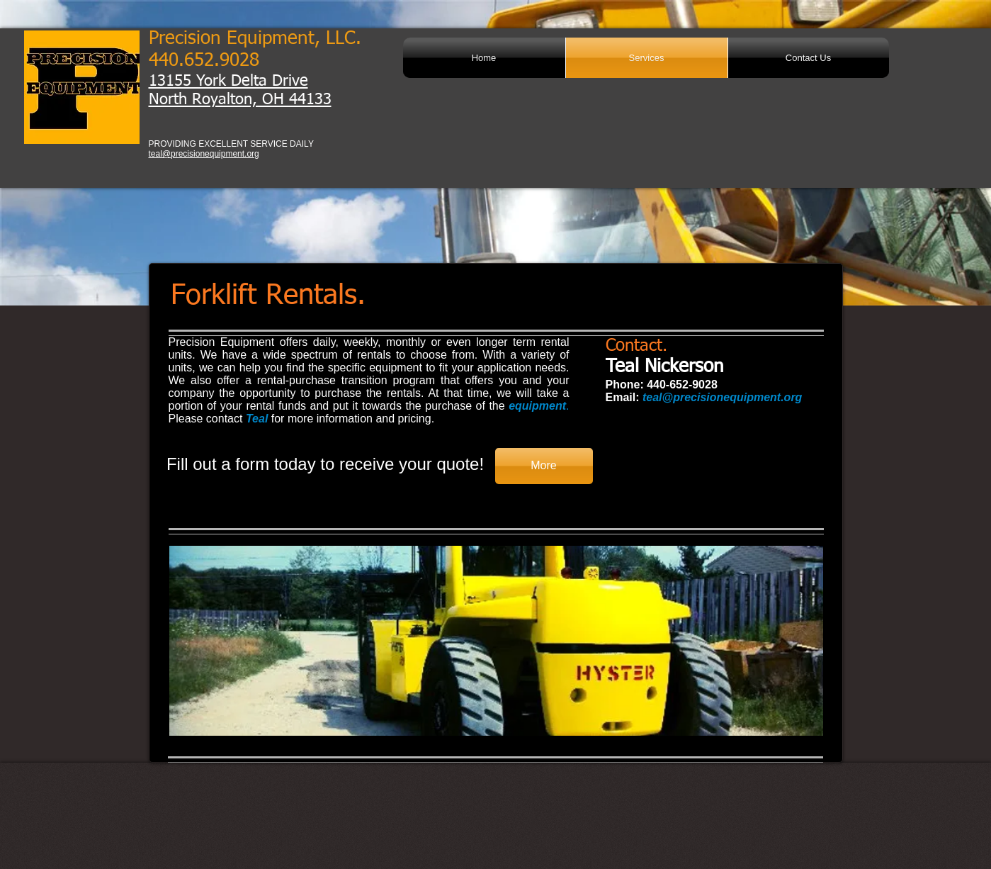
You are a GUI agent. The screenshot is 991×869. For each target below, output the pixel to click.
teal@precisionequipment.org (204, 154)
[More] (544, 466)
